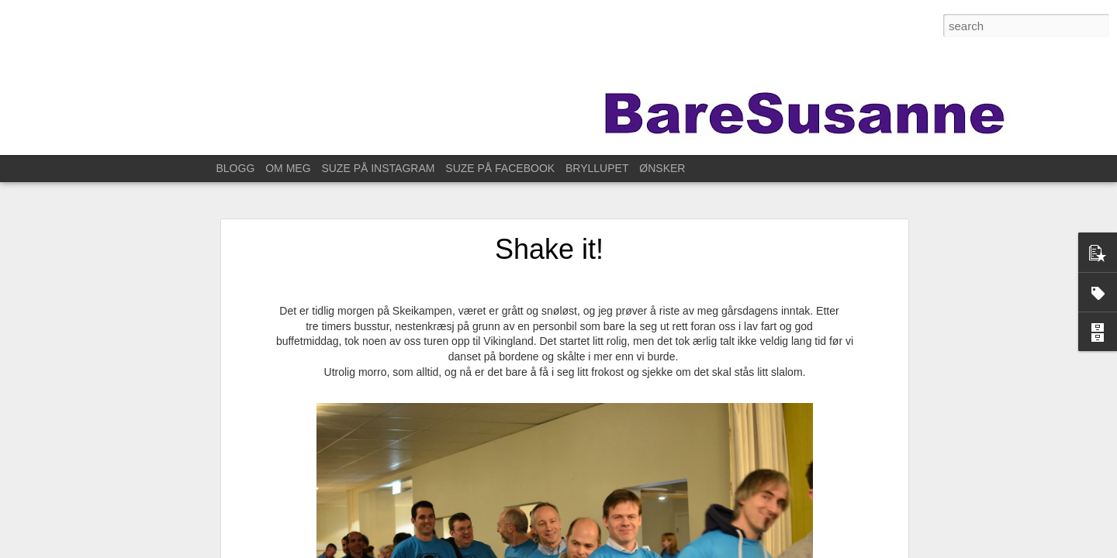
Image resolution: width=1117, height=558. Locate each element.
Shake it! (549, 249)
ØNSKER (662, 168)
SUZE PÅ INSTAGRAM (377, 168)
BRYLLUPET (596, 168)
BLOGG (235, 168)
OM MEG (287, 168)
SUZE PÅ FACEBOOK (500, 168)
